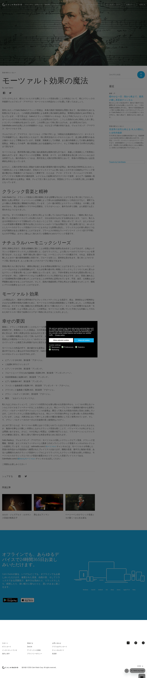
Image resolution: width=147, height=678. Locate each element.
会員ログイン (130, 4)
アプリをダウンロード (113, 4)
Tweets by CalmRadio (117, 162)
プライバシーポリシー (34, 652)
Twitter (136, 641)
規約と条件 (6, 652)
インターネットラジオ (9, 649)
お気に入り (40, 4)
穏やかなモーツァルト (27, 458)
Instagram (143, 641)
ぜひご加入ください (93, 4)
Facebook (129, 641)
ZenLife (29, 645)
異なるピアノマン (42, 514)
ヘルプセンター (59, 4)
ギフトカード (6, 645)
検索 (140, 74)
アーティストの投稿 (34, 649)
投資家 (54, 652)
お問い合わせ (56, 642)
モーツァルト (51, 446)
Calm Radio (13, 4)
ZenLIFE (49, 4)
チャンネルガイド (58, 649)
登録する (30, 642)
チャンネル (31, 4)
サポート (5, 642)
